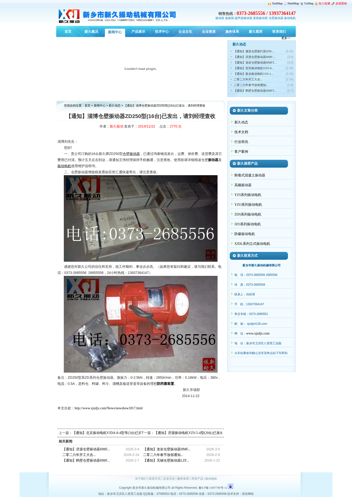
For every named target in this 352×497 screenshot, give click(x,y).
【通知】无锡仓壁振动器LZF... (166, 460)
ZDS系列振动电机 (247, 214)
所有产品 (197, 478)
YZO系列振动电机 (248, 204)
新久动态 (115, 105)
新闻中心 (100, 105)
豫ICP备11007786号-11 (212, 487)
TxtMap (309, 3)
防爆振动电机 (244, 234)
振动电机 (290, 18)
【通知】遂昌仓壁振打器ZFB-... (254, 51)
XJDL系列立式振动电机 (252, 244)
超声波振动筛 (243, 18)
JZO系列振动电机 (247, 224)
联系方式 (155, 478)
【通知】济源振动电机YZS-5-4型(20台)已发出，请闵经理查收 (200, 433)
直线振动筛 (260, 18)
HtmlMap (293, 3)
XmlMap (277, 3)
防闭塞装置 (165, 384)
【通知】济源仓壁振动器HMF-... (254, 57)
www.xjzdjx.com (258, 333)
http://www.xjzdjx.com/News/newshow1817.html (109, 408)
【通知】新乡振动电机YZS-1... (253, 74)
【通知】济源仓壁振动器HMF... (86, 449)
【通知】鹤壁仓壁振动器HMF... (86, 460)
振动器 (213, 160)
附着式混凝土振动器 (249, 175)
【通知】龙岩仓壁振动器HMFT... (255, 62)
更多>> (286, 38)
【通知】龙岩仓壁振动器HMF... (166, 449)
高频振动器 (243, 185)
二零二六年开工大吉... (248, 79)
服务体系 (183, 478)
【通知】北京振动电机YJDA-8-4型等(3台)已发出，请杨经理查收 (120, 433)
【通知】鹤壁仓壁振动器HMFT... (255, 90)
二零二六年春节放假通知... (251, 85)
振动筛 (219, 18)
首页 (87, 105)
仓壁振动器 (276, 18)
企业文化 (169, 478)
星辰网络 (248, 494)
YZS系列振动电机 (247, 195)
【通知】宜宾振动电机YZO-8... (254, 68)
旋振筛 (229, 18)
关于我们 (141, 478)
